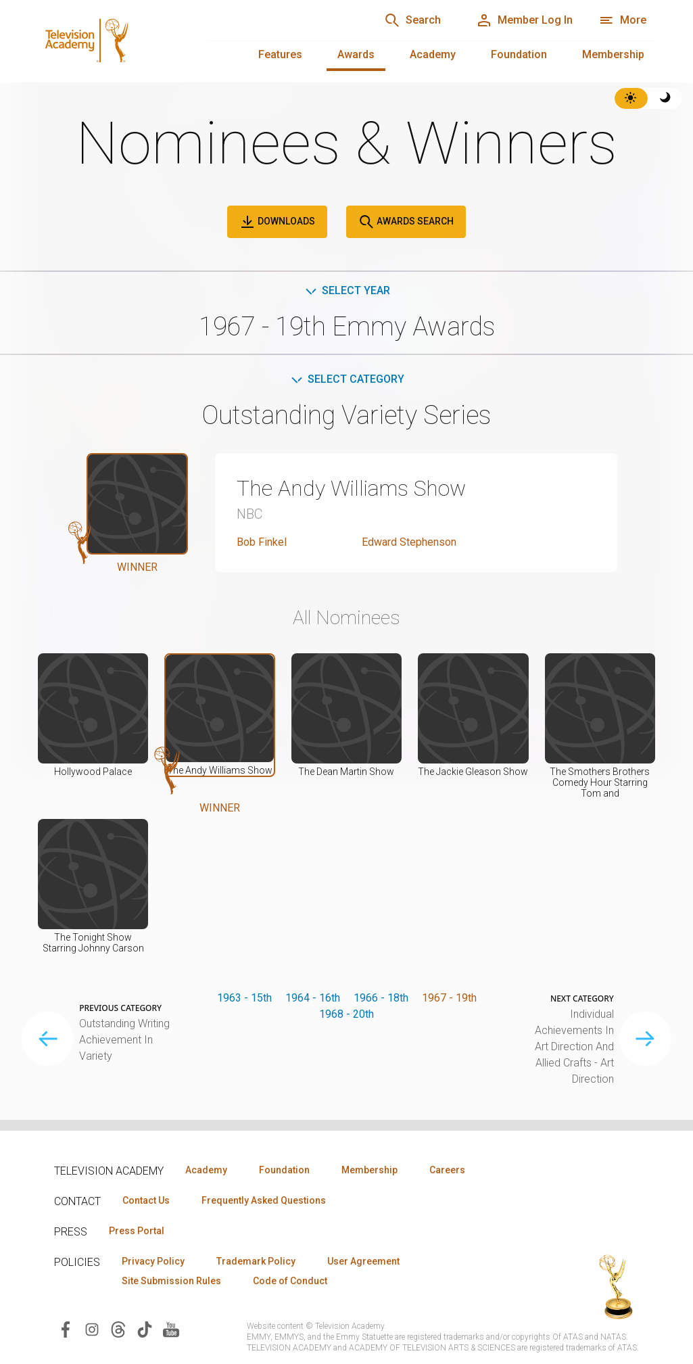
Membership (613, 54)
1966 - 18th (381, 997)
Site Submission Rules (171, 1280)
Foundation (519, 54)
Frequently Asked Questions (263, 1200)
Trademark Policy (255, 1261)
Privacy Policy (153, 1261)
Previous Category (120, 1008)
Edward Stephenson (409, 542)
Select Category (346, 379)
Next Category (582, 999)
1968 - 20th (346, 1014)
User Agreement (363, 1261)
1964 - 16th (312, 997)
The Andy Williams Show (351, 488)
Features (280, 54)
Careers (447, 1170)
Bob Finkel (262, 542)
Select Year (346, 290)
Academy (433, 54)
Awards (356, 54)
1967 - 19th (449, 997)
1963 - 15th (244, 997)
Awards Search (406, 222)
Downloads (277, 222)
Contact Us (146, 1200)
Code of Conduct (290, 1280)
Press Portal (136, 1230)
